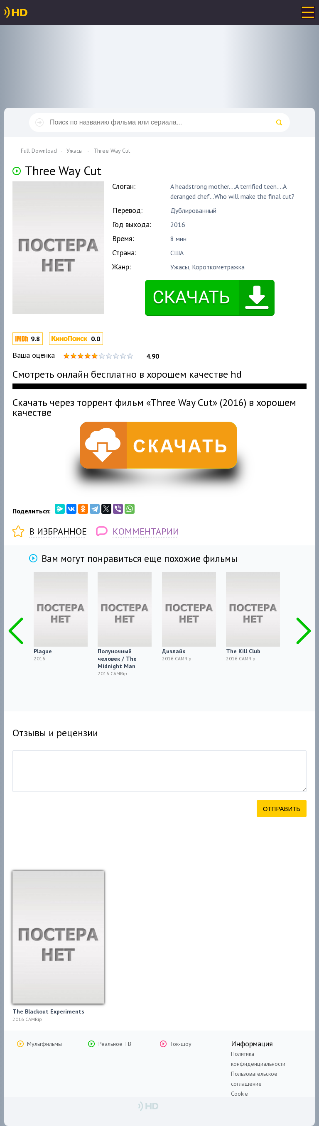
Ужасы (179, 267)
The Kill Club (243, 651)
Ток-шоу (180, 1044)
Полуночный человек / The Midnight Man (117, 658)
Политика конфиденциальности (258, 1058)
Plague (43, 651)
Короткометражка (218, 267)
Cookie (239, 1093)
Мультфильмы (44, 1044)
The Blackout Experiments (48, 1011)
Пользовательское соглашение (254, 1078)
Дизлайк (173, 651)
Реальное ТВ (114, 1044)
